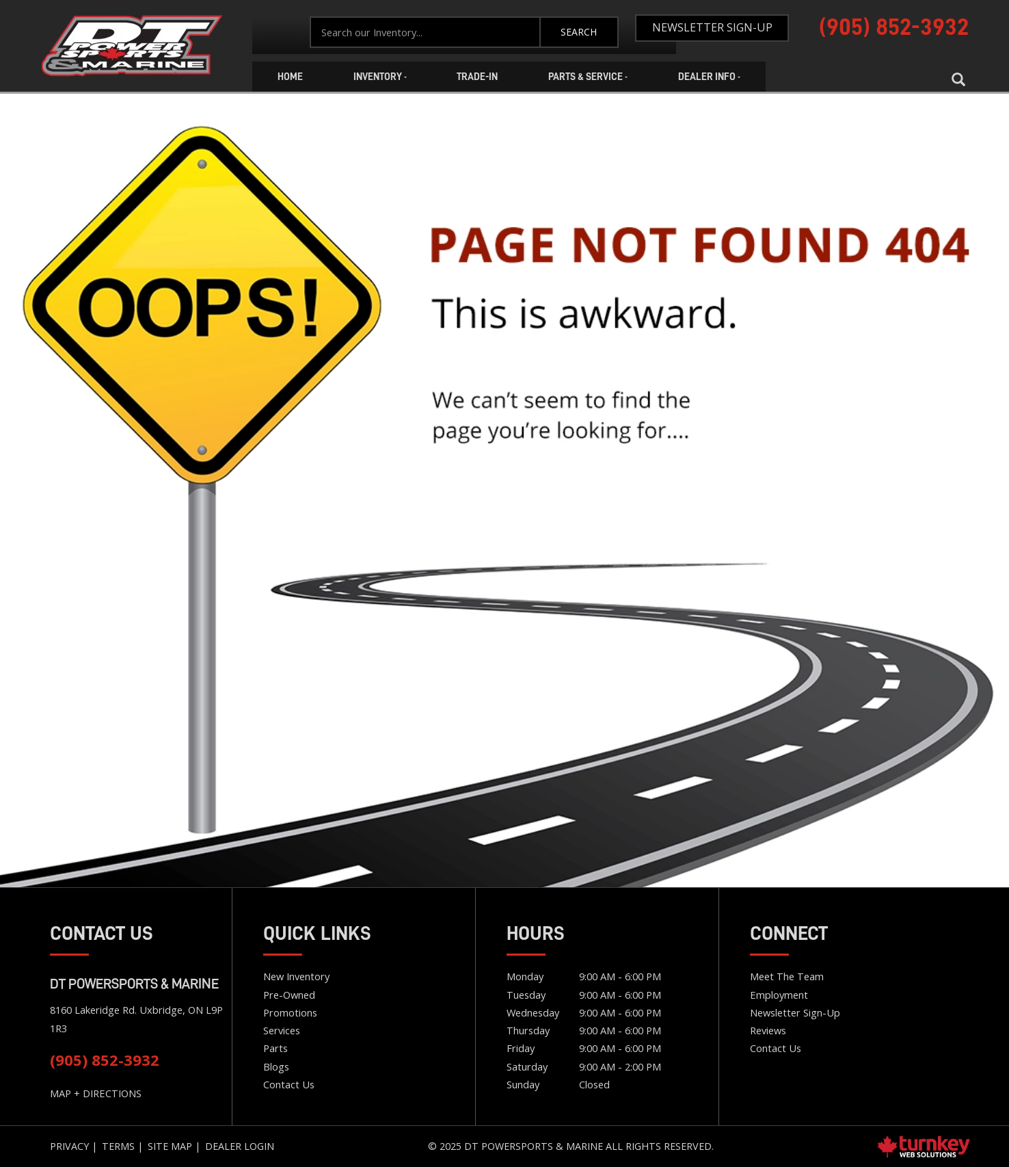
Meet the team (787, 976)
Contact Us (288, 1084)
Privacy (69, 1146)
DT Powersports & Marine (134, 984)
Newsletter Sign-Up (712, 27)
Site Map (170, 1146)
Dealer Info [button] (709, 76)
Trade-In (477, 76)
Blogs (276, 1066)
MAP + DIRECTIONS (96, 1093)
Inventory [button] (380, 76)
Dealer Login (239, 1146)
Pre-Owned (289, 994)
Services (281, 1030)
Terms (118, 1146)
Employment (779, 994)
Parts (275, 1048)
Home (132, 46)
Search (579, 31)
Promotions (290, 1012)
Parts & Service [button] (588, 76)
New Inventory (296, 976)
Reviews (768, 1030)
